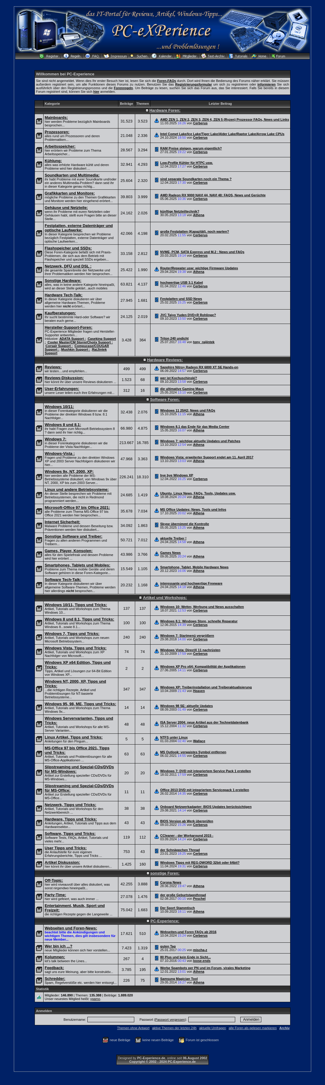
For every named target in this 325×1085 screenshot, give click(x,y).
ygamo (95, 999)
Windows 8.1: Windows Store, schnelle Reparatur (199, 621)
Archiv (284, 1028)
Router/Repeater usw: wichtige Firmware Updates (199, 268)
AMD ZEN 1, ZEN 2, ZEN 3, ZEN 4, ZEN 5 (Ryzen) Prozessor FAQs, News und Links (224, 119)
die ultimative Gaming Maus (182, 389)
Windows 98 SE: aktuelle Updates (186, 706)
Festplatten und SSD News (181, 299)
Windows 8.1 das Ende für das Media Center (194, 426)
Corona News (170, 882)
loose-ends (202, 961)
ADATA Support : (72, 338)
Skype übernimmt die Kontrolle (184, 524)
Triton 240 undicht (174, 338)
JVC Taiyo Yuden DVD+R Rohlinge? (188, 315)
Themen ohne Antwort (133, 1028)
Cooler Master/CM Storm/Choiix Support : (80, 342)
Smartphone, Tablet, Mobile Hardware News (194, 567)
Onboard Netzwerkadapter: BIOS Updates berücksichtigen (205, 806)
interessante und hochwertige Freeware (191, 583)
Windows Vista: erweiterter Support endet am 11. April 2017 (206, 457)
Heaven (199, 691)
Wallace (199, 741)
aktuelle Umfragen (212, 1028)
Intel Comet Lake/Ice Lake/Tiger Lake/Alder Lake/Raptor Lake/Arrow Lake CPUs (222, 134)
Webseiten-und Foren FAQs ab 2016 (188, 932)
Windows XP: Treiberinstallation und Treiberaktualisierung (206, 687)
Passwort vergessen (170, 1019)
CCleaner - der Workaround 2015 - (186, 835)
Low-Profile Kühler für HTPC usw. (186, 163)
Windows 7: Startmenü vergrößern (187, 635)
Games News (170, 553)
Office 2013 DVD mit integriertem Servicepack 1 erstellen (204, 790)
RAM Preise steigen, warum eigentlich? (191, 148)
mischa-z (200, 950)
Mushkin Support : (75, 349)
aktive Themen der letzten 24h (174, 1028)
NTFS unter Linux (174, 737)
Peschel (199, 898)
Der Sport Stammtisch (177, 908)
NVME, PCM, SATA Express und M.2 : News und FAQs (202, 252)
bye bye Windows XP (176, 475)
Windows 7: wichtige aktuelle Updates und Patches (200, 441)
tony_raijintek (204, 342)
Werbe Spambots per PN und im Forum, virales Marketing (205, 968)
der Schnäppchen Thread (180, 850)
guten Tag (168, 946)
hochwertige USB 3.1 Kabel (181, 282)
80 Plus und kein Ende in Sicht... (185, 957)
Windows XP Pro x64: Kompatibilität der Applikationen (202, 666)
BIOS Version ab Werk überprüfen (186, 821)
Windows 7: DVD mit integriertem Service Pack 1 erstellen (205, 771)
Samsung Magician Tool (179, 979)
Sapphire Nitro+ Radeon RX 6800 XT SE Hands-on (199, 367)
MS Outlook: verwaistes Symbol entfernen (193, 752)
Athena (198, 215)
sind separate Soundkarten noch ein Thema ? (196, 179)
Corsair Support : (59, 346)
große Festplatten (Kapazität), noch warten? (194, 231)
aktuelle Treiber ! (173, 538)
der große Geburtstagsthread (183, 895)
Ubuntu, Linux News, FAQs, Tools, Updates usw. (198, 493)
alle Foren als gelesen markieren (253, 1028)
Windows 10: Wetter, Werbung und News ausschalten (202, 607)
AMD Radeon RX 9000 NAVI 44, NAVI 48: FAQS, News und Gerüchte (213, 195)
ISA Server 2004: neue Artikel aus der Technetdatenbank (204, 722)
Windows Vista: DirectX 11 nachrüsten (190, 650)
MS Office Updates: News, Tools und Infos (193, 509)
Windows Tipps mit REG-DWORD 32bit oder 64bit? (199, 862)
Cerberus (200, 123)
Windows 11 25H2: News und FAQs (187, 410)
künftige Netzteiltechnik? (179, 211)
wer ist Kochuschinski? (178, 378)
